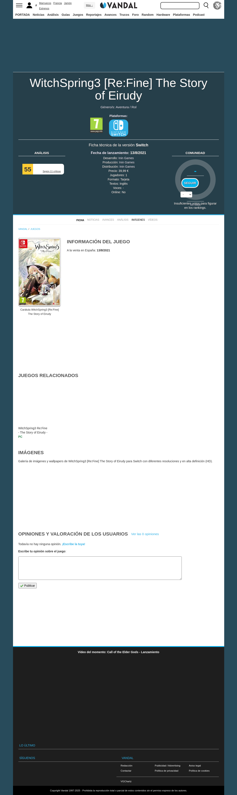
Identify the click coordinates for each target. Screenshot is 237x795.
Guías (66, 14)
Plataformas (181, 14)
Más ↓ (89, 5)
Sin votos (195, 204)
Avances (110, 14)
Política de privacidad (166, 770)
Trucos (124, 14)
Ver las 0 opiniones (145, 534)
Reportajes (94, 14)
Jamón (68, 3)
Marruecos (45, 3)
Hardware (163, 14)
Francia (57, 3)
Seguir (190, 183)
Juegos (78, 14)
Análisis (53, 14)
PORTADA (22, 14)
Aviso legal (195, 765)
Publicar (27, 586)
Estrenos (44, 8)
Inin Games (126, 158)
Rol (134, 107)
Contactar (126, 770)
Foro (135, 14)
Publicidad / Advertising (167, 765)
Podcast (199, 14)
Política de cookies (199, 770)
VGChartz (126, 781)
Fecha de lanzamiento (109, 153)
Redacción (126, 765)
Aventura (122, 107)
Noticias (38, 14)
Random (148, 14)
